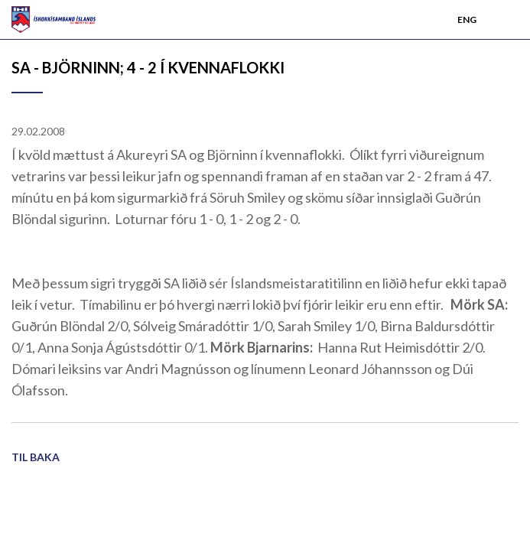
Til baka (35, 456)
